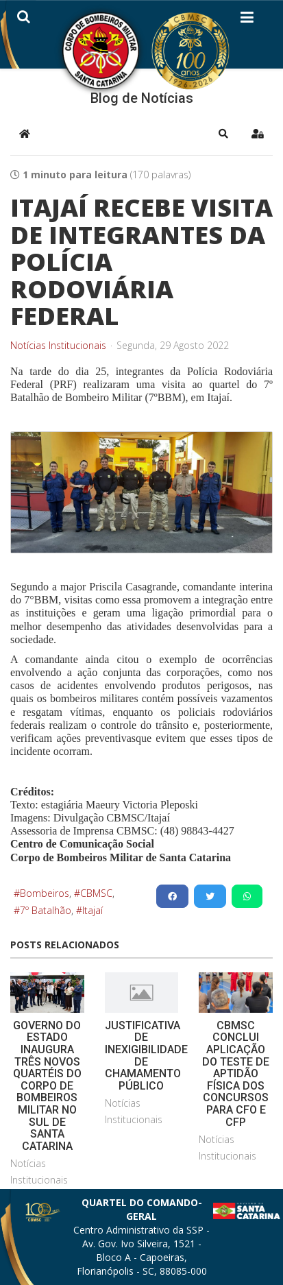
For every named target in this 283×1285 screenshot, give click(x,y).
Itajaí (92, 910)
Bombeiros (44, 893)
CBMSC (96, 893)
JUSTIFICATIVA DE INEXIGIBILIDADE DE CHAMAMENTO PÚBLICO (146, 1055)
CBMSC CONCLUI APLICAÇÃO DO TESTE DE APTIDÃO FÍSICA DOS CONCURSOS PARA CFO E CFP (235, 1074)
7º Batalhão (45, 910)
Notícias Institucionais (58, 345)
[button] (223, 134)
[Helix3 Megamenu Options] (247, 20)
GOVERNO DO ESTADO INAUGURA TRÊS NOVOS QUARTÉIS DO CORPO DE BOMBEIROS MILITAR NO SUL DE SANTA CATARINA (47, 1086)
